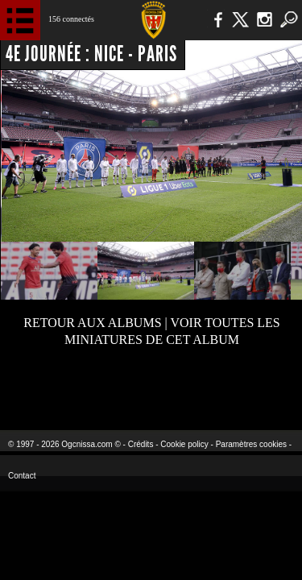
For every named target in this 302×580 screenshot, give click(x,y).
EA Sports (65, 387)
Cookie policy (184, 444)
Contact (21, 475)
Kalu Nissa (252, 387)
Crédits (141, 444)
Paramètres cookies (251, 444)
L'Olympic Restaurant (151, 387)
